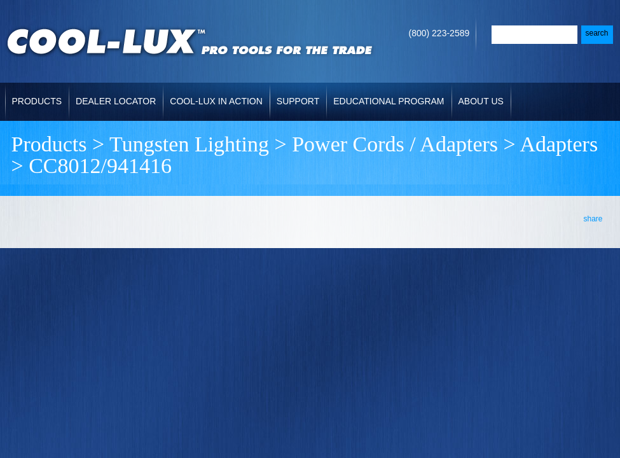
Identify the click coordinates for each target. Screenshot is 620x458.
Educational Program (388, 101)
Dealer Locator (116, 101)
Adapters (559, 144)
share (592, 218)
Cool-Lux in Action (216, 101)
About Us (481, 101)
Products (37, 101)
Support (298, 101)
